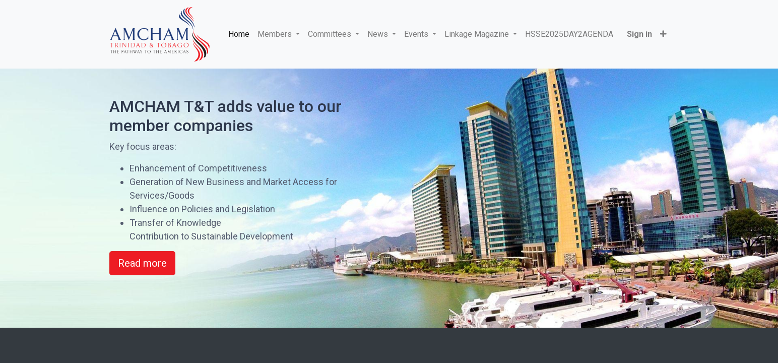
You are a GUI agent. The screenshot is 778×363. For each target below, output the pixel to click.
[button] (661, 34)
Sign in (637, 34)
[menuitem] (240, 34)
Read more (142, 263)
